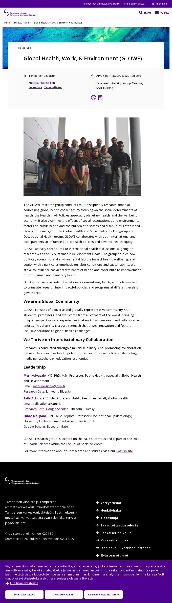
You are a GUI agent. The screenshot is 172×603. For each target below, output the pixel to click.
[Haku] (143, 13)
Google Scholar (57, 409)
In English (159, 3)
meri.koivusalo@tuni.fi (49, 386)
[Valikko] (160, 13)
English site (124, 451)
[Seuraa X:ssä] (93, 98)
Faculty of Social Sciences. (84, 444)
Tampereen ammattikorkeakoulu (102, 3)
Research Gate (34, 391)
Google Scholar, (35, 426)
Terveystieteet (53, 87)
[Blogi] (100, 98)
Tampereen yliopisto (133, 3)
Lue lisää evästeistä (24, 583)
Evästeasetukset (24, 594)
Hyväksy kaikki (64, 594)
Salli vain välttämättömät (103, 594)
